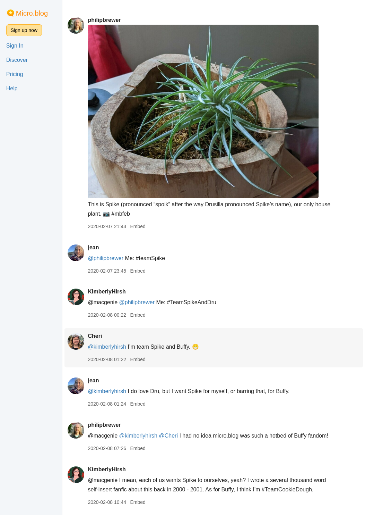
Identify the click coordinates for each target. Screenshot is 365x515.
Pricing (14, 74)
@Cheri (168, 436)
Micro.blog (32, 13)
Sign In (15, 46)
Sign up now (24, 30)
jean (93, 247)
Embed (137, 226)
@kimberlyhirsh (107, 347)
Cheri (95, 336)
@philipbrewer (105, 258)
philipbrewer (104, 20)
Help (12, 88)
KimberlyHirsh (106, 291)
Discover (17, 60)
